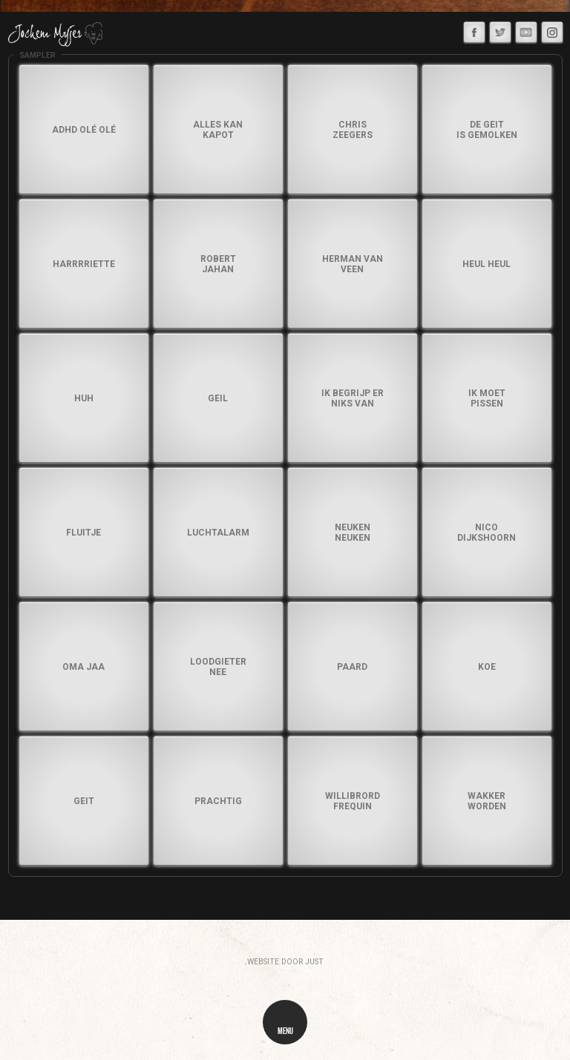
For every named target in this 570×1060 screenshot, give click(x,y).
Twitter (503, 30)
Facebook (476, 30)
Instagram (555, 30)
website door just (285, 962)
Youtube (528, 31)
